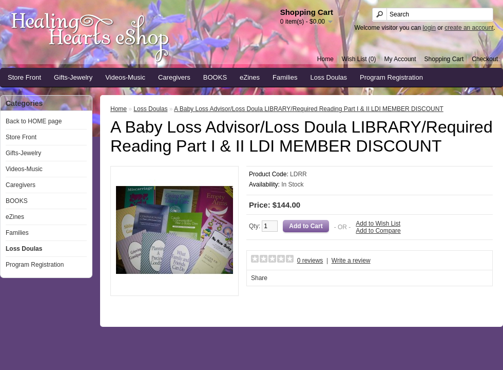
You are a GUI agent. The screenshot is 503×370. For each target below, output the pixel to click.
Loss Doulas (329, 77)
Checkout (485, 59)
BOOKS (215, 77)
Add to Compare (378, 230)
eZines (250, 77)
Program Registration (391, 77)
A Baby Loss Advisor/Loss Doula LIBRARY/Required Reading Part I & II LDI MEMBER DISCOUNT (308, 109)
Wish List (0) (359, 59)
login (429, 27)
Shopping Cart (444, 59)
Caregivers (174, 77)
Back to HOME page (34, 121)
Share (259, 278)
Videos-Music (125, 77)
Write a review (351, 260)
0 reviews (310, 260)
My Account (400, 59)
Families (285, 77)
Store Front (24, 77)
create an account (468, 27)
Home (325, 59)
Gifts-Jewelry (73, 77)
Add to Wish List (378, 223)
